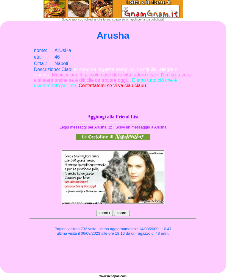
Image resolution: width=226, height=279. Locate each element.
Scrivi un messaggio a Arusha (141, 127)
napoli (115, 276)
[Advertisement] (113, 255)
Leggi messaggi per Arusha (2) (86, 127)
